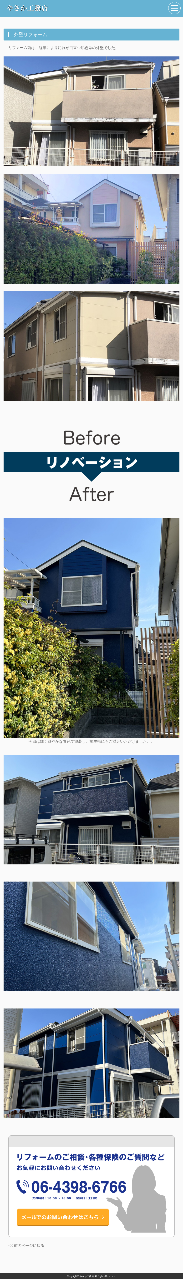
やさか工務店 (87, 1276)
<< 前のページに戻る (26, 1246)
